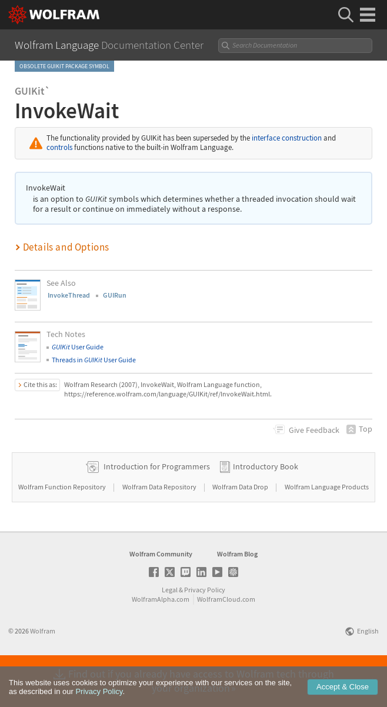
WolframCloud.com (226, 636)
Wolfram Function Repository (62, 524)
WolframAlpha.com (160, 636)
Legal (170, 627)
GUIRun (114, 295)
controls (59, 147)
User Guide (78, 346)
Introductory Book (265, 504)
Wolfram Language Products (327, 524)
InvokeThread (69, 295)
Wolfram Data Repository (160, 524)
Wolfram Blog (237, 591)
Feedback (314, 430)
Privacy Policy (204, 627)
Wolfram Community (160, 591)
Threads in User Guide (94, 359)
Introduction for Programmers (157, 504)
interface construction (287, 138)
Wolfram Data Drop (240, 524)
